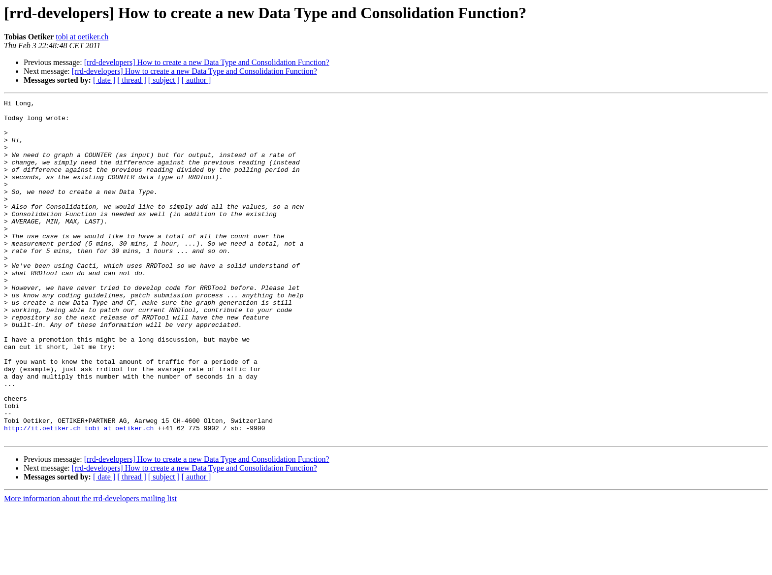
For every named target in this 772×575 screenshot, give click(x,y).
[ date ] (104, 80)
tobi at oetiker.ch (82, 36)
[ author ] (196, 80)
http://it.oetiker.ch (42, 494)
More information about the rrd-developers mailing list (90, 566)
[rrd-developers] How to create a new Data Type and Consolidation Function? (206, 62)
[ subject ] (164, 80)
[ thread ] (131, 80)
